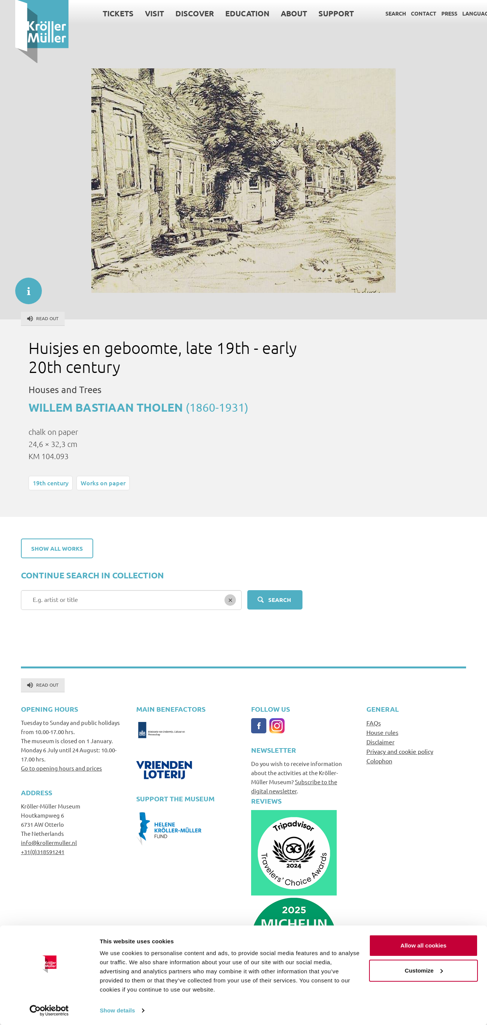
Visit (139, 13)
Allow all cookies (424, 945)
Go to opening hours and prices (61, 768)
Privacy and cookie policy (399, 751)
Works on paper (103, 483)
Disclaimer (380, 741)
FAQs (373, 723)
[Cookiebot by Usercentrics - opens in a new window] (49, 1010)
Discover (179, 13)
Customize (424, 970)
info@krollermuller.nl (49, 842)
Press (434, 13)
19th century (50, 483)
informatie (24, 287)
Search (380, 13)
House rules (382, 732)
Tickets (103, 13)
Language (461, 13)
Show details (117, 1010)
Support (321, 13)
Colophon (379, 760)
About (279, 13)
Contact (408, 13)
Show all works (57, 548)
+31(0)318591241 (42, 851)
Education (232, 13)
